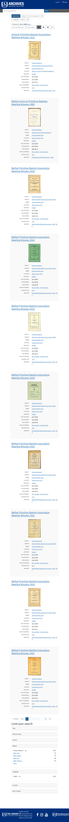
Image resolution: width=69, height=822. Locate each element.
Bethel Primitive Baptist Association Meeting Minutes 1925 (30, 445)
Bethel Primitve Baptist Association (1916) (44, 406)
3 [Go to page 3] (32, 719)
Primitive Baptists (37, 63)
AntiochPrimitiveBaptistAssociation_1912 (43, 90)
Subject (14, 746)
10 (30, 27)
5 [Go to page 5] (38, 719)
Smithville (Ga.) (50, 71)
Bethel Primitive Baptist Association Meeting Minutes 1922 (30, 238)
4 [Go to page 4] (35, 719)
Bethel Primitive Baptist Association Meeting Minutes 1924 (30, 376)
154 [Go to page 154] (46, 719)
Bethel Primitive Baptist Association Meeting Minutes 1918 (30, 169)
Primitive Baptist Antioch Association (42, 66)
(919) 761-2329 (23, 812)
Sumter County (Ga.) (37, 71)
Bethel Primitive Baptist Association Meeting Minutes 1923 (30, 307)
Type (13, 728)
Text (33, 88)
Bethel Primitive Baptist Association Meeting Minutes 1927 (30, 652)
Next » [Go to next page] (22, 719)
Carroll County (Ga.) (37, 343)
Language (15, 772)
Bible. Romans (17, 756)
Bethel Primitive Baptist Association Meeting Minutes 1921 (30, 514)
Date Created (16, 791)
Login (65, 2)
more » (15, 763)
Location (15, 785)
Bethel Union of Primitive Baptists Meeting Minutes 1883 (29, 103)
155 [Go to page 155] (50, 719)
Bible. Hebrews (17, 761)
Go (47, 11)
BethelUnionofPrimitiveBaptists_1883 (42, 157)
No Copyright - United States (40, 85)
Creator (14, 740)
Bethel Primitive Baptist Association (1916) (44, 199)
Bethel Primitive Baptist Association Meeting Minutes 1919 (30, 583)
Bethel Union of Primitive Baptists (41, 133)
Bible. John (16, 753)
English (58, 2)
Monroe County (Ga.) (37, 138)
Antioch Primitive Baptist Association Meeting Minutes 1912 (31, 36)
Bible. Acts (16, 758)
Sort (18, 27)
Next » (29, 24)
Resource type (16, 734)
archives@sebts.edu (37, 68)
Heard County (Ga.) (37, 205)
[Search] (23, 10)
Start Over (16, 16)
